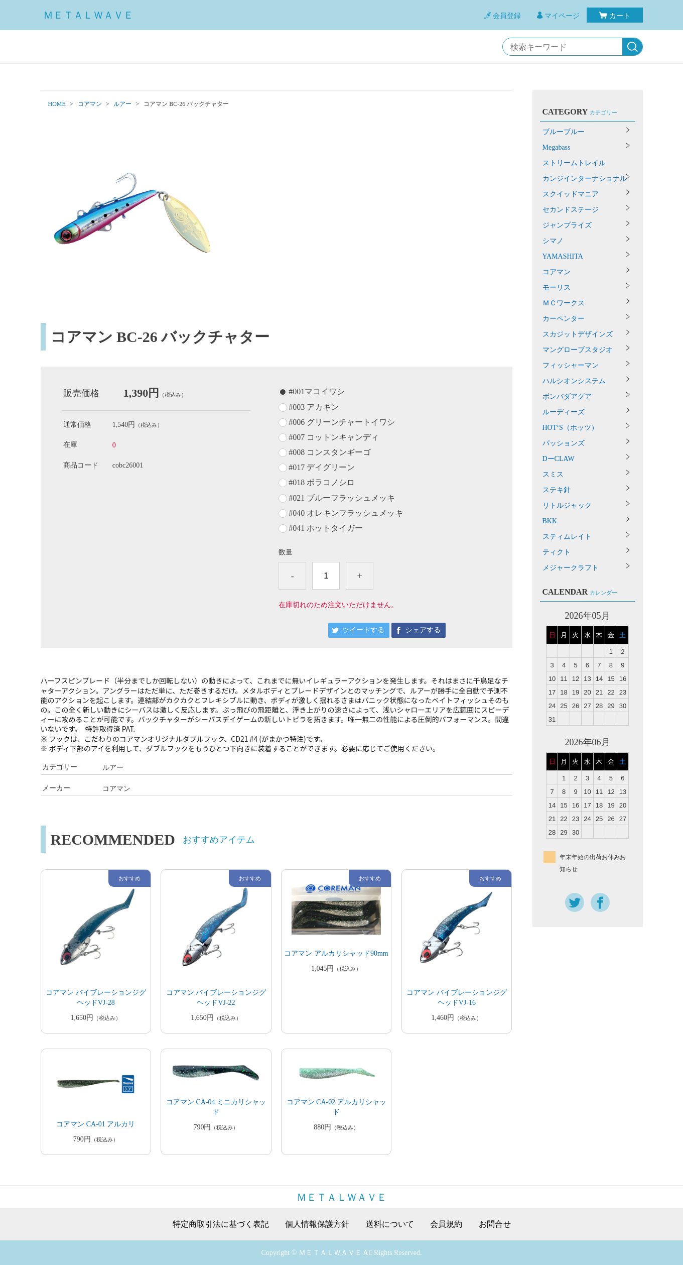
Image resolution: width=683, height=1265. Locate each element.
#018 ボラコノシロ (322, 483)
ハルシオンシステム (574, 381)
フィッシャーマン (570, 365)
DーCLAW (558, 459)
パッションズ (563, 443)
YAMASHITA (562, 256)
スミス (553, 474)
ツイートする (363, 630)
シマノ (553, 241)
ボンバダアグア (567, 396)
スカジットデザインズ (577, 334)
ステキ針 (556, 490)
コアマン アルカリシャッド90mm (336, 953)
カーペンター (563, 318)
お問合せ (495, 1224)
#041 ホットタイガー (326, 528)
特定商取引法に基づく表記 (221, 1224)
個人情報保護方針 (317, 1224)
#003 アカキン (314, 407)
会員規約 (446, 1224)
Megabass (556, 147)
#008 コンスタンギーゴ (330, 452)
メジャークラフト (570, 567)
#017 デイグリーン (322, 468)
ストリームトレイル (574, 163)
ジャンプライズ (567, 225)
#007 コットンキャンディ (334, 437)
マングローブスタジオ (577, 350)
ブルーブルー (563, 132)
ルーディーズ (563, 412)
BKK (550, 521)
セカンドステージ (570, 209)
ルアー (122, 103)
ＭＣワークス (563, 303)
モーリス (556, 287)
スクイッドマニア (570, 194)
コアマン (90, 103)
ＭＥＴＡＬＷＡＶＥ (88, 15)
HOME (57, 103)
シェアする (423, 630)
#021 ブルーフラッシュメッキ (342, 498)
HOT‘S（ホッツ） (570, 427)
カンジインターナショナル (584, 178)
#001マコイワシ (317, 392)
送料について (390, 1224)
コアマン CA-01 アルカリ (95, 1124)
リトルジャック (567, 505)
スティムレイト (567, 536)
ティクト (556, 552)
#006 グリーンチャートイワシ (342, 422)
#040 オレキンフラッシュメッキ (346, 513)
